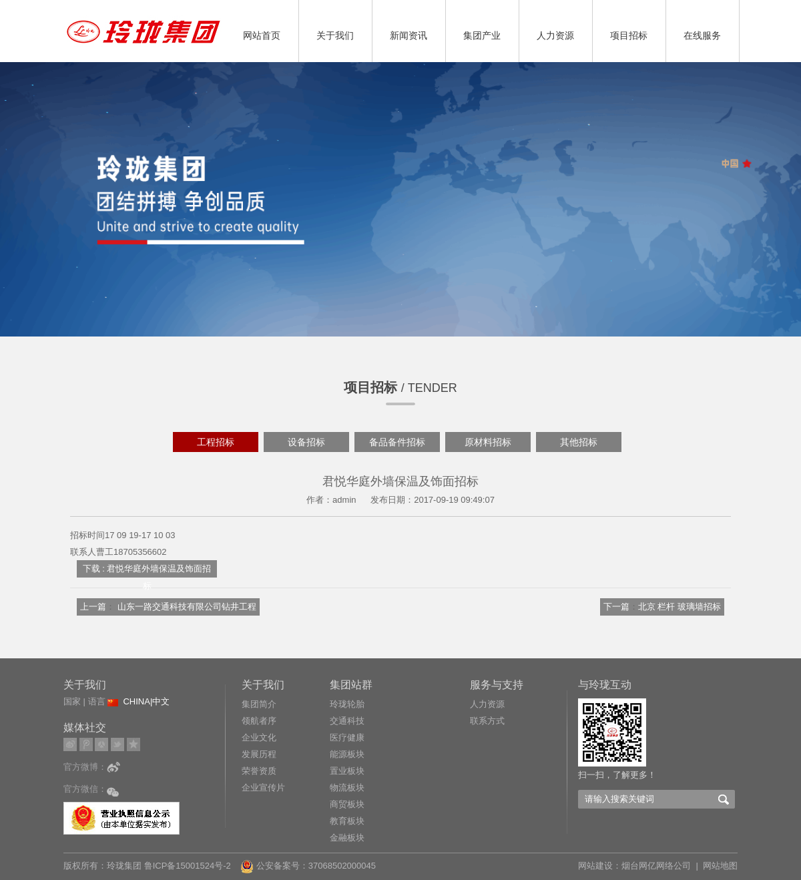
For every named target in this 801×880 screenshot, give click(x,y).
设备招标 (306, 442)
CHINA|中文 (146, 701)
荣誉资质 (259, 771)
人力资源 (555, 35)
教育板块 (347, 821)
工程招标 (215, 442)
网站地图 (720, 866)
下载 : (94, 569)
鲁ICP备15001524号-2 (189, 866)
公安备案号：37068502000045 (308, 866)
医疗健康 (347, 737)
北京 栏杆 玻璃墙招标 (679, 607)
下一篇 (616, 607)
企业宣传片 (263, 788)
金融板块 (347, 838)
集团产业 (482, 35)
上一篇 (93, 607)
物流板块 (347, 788)
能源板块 (347, 754)
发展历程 (259, 754)
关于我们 (335, 35)
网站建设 (595, 866)
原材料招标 (488, 442)
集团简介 (259, 704)
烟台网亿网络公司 (656, 866)
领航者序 (259, 721)
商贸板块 (347, 804)
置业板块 (347, 771)
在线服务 (702, 35)
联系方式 (487, 721)
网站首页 (261, 35)
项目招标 (628, 35)
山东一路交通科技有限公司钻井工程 (186, 607)
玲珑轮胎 (347, 704)
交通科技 (347, 721)
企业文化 (259, 737)
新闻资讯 (408, 35)
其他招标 (578, 442)
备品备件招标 (397, 442)
